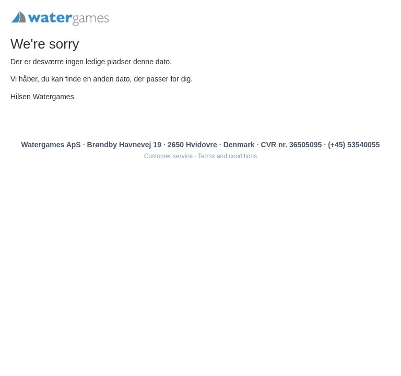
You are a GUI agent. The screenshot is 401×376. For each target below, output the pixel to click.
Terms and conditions (227, 156)
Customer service (168, 156)
